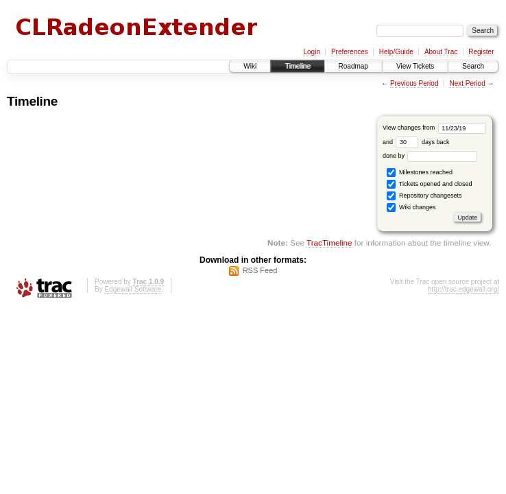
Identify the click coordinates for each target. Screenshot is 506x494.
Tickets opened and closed (429, 184)
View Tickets (415, 66)
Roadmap (353, 66)
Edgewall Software (132, 289)
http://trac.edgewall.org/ (463, 289)
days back (422, 142)
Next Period (467, 83)
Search (473, 66)
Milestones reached (420, 172)
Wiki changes (411, 207)
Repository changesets (424, 195)
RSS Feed (260, 270)
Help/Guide (396, 52)
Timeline (297, 66)
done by (430, 155)
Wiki (249, 66)
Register (481, 52)
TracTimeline (329, 242)
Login (311, 52)
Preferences (349, 52)
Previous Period (414, 83)
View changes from (434, 127)
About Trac (440, 52)
